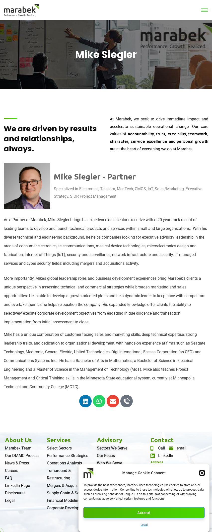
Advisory (109, 440)
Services (59, 440)
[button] (202, 472)
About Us (18, 440)
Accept (144, 512)
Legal (144, 525)
